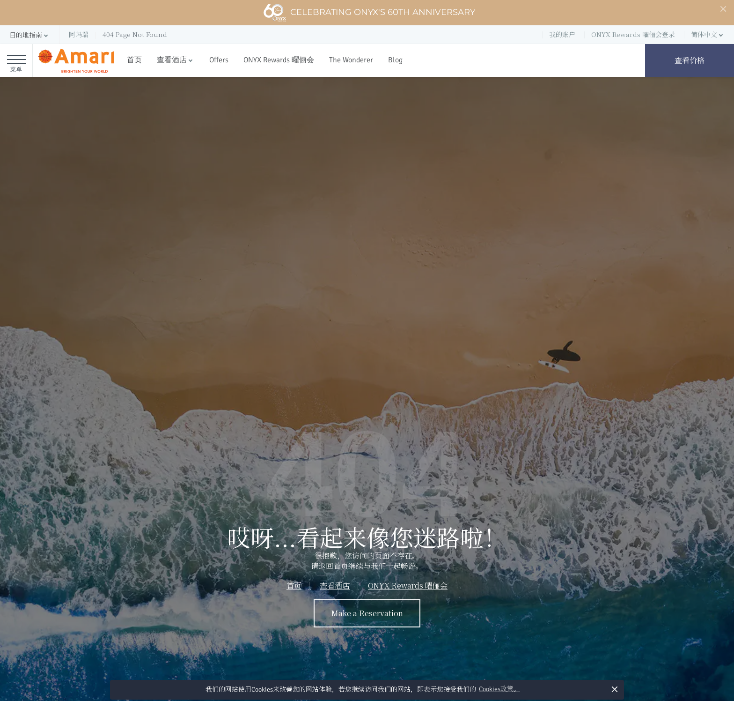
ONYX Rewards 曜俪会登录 (633, 34)
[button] (29, 35)
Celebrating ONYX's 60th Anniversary (369, 12)
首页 (134, 60)
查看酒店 (172, 60)
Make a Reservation (367, 613)
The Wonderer (351, 60)
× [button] (614, 689)
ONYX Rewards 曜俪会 (278, 60)
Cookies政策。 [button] (499, 689)
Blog (395, 60)
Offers (218, 60)
